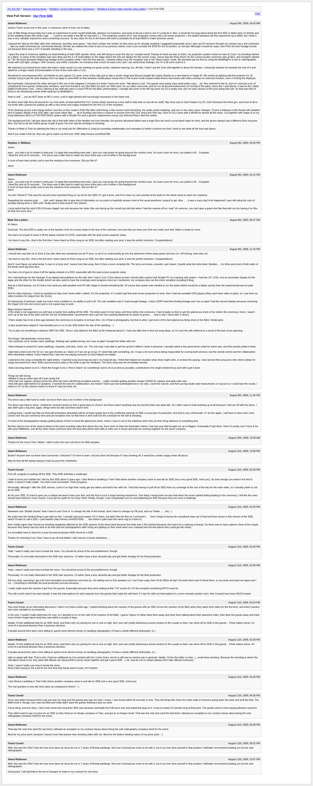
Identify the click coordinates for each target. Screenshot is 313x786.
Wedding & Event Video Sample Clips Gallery (121, 9)
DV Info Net (14, 9)
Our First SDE (42, 15)
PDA (257, 13)
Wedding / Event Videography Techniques (72, 9)
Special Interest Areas (35, 9)
